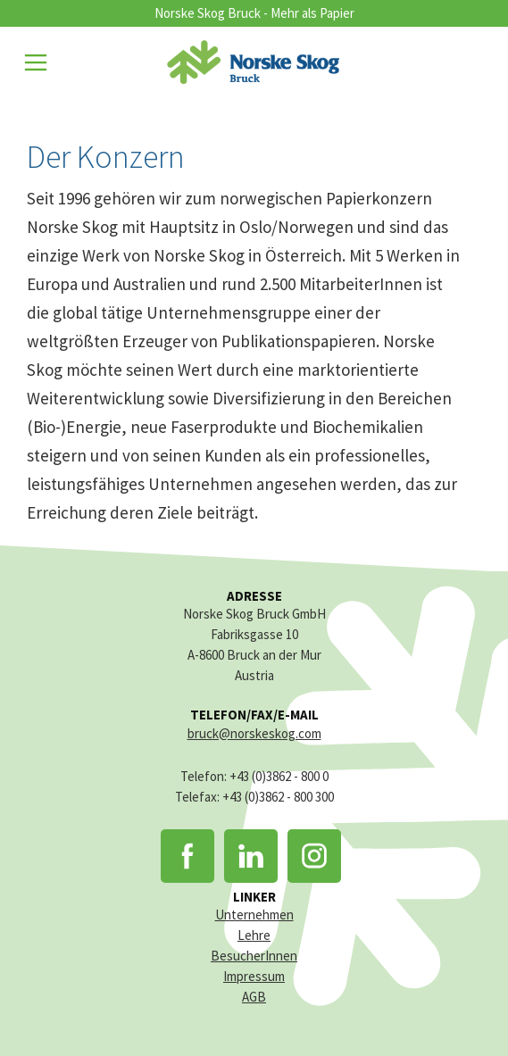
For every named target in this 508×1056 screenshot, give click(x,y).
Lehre (254, 935)
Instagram (314, 856)
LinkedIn (251, 856)
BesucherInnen (254, 955)
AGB (254, 996)
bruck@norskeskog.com (254, 733)
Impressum (254, 976)
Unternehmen (254, 914)
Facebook (187, 856)
